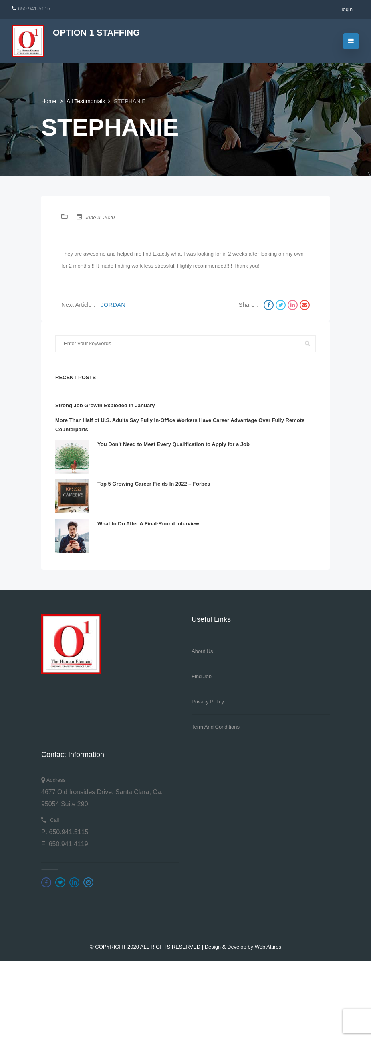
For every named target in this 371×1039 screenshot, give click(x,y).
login (347, 9)
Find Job (202, 676)
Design (212, 947)
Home (49, 101)
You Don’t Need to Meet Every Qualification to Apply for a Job (173, 444)
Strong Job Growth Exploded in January (105, 405)
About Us (202, 651)
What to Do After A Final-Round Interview (148, 524)
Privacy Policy (208, 702)
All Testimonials (86, 101)
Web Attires (268, 947)
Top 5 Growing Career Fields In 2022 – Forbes (153, 484)
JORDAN (113, 304)
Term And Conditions (216, 727)
